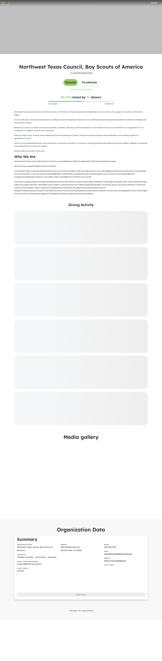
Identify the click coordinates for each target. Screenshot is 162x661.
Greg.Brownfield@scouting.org (118, 554)
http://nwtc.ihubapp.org (115, 560)
